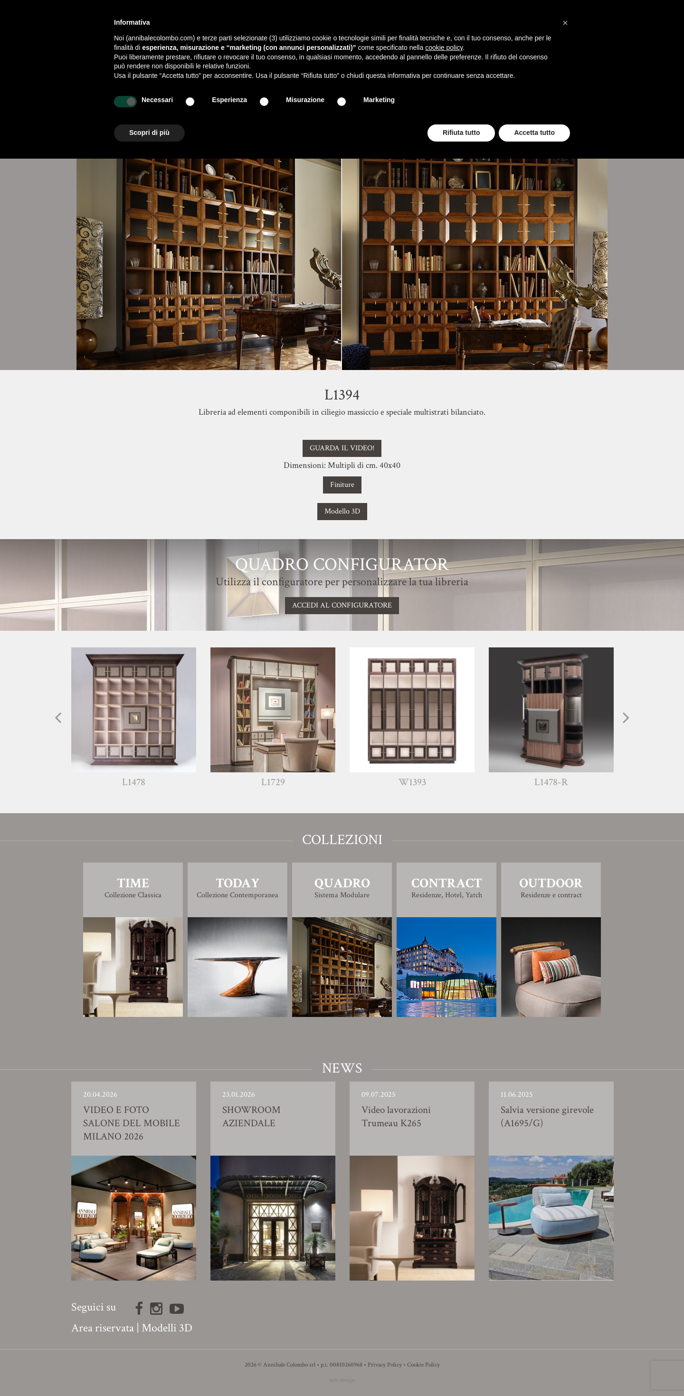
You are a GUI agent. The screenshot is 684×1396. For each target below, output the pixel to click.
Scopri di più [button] (149, 132)
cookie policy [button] (444, 47)
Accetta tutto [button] (534, 132)
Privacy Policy (385, 1365)
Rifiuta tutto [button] (461, 132)
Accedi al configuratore (342, 605)
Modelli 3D (167, 1327)
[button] (565, 22)
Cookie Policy (423, 1365)
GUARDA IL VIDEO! (342, 448)
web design (342, 1380)
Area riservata (102, 1327)
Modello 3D (342, 511)
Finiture (342, 485)
